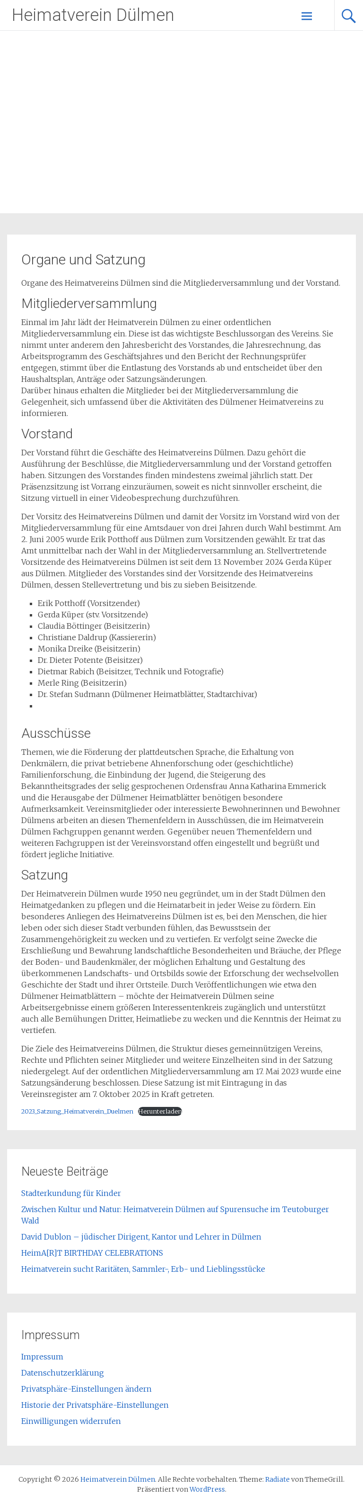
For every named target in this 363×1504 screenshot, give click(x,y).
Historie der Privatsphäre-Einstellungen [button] (95, 1405)
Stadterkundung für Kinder (71, 1193)
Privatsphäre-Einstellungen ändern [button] (86, 1389)
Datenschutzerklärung (62, 1372)
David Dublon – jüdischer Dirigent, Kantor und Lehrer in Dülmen (141, 1236)
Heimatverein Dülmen (93, 15)
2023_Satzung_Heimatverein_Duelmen (77, 1111)
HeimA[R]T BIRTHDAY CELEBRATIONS (92, 1253)
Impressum (42, 1356)
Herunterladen (160, 1111)
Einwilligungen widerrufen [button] (71, 1421)
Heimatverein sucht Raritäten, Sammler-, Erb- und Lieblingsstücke (143, 1269)
